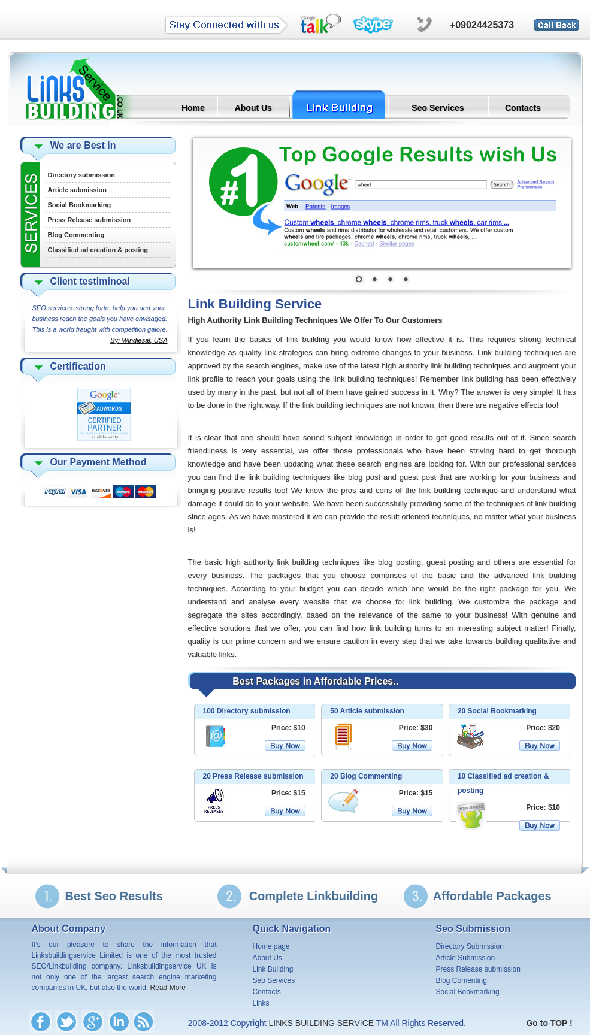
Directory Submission (470, 946)
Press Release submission (89, 219)
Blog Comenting (461, 980)
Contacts (523, 108)
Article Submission (465, 958)
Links (261, 1003)
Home (193, 108)
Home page (271, 946)
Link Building (273, 969)
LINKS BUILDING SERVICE (322, 1023)
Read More (168, 987)
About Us (253, 108)
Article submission (77, 189)
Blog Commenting (76, 234)
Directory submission (81, 174)
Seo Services (438, 108)
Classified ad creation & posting (98, 249)
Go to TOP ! (549, 1023)
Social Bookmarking (79, 204)
